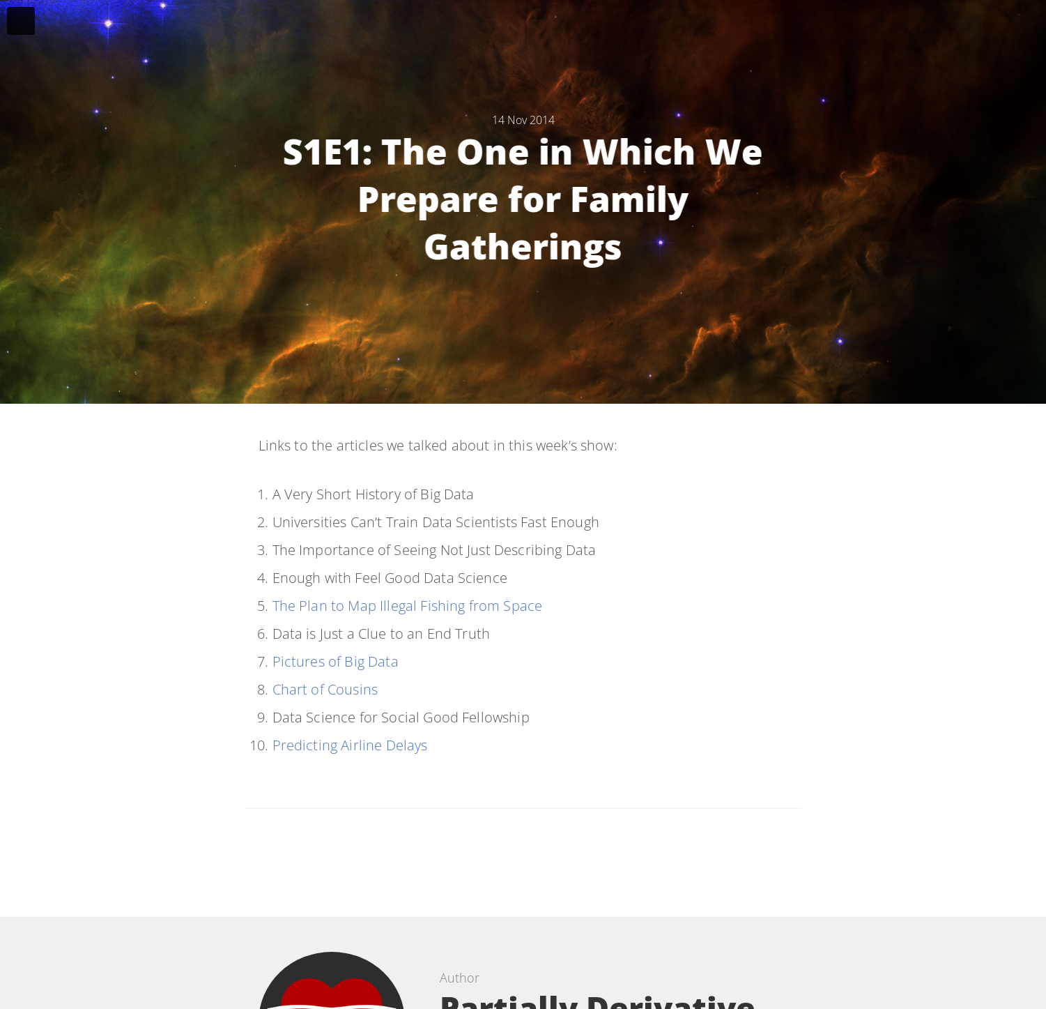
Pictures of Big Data (335, 661)
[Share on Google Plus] (581, 856)
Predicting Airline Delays (350, 745)
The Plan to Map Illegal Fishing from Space (407, 605)
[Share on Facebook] (512, 856)
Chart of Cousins (325, 689)
